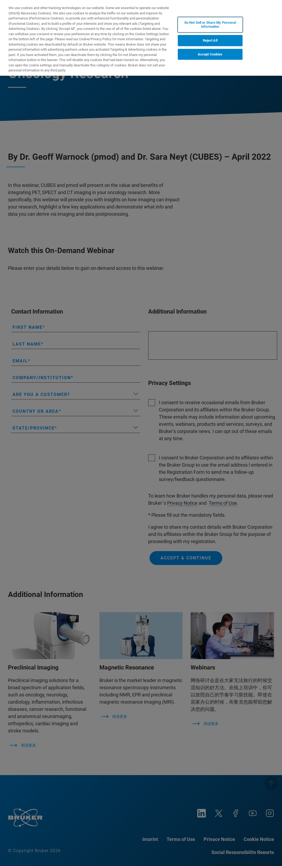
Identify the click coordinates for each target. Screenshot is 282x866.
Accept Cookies (210, 54)
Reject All (210, 40)
